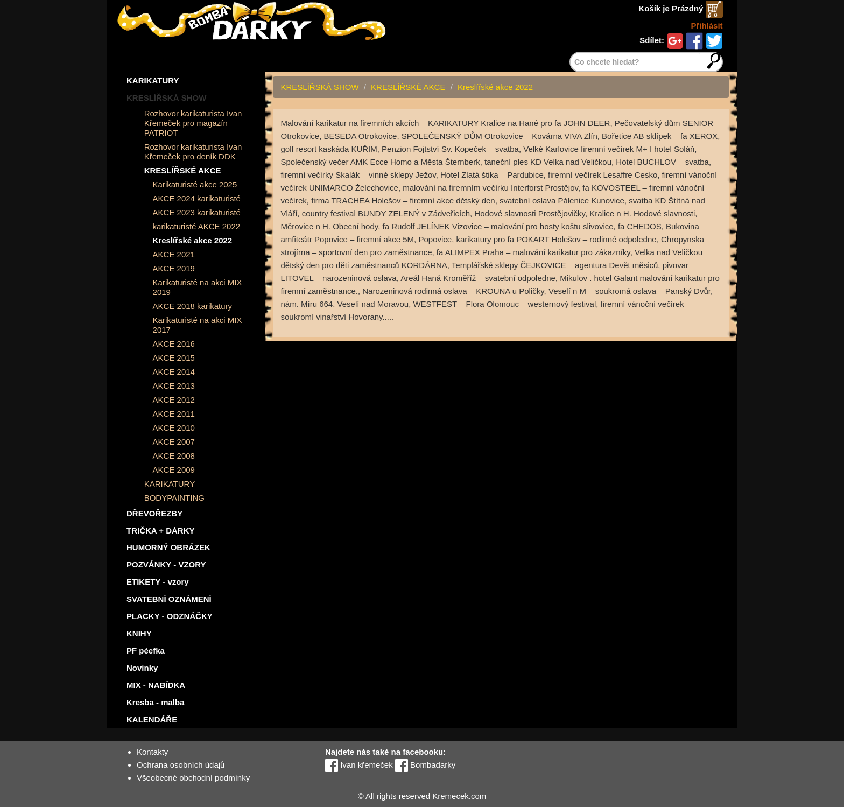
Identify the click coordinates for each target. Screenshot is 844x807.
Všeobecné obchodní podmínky (193, 777)
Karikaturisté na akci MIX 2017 (197, 324)
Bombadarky (425, 764)
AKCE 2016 (174, 343)
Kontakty (152, 751)
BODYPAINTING (174, 497)
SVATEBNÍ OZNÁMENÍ (169, 599)
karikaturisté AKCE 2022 (197, 226)
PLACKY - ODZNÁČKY (169, 616)
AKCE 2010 (174, 427)
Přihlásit (706, 25)
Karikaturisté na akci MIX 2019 (197, 287)
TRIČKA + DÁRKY (160, 530)
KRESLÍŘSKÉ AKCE (182, 170)
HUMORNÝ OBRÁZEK (168, 547)
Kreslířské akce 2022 (193, 240)
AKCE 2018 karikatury (193, 306)
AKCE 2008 (174, 455)
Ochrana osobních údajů (180, 764)
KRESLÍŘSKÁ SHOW (166, 97)
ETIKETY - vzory (157, 581)
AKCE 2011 (174, 413)
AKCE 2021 (174, 254)
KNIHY (139, 633)
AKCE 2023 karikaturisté (197, 212)
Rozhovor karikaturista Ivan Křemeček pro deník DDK (193, 151)
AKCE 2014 (174, 371)
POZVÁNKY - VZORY (166, 564)
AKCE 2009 (174, 469)
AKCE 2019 (174, 268)
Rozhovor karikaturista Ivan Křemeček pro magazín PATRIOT (193, 123)
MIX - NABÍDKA (155, 685)
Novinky (142, 667)
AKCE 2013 (174, 385)
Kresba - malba (155, 702)
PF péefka (145, 650)
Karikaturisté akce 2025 (195, 184)
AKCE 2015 (174, 357)
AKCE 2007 (174, 441)
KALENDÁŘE (151, 719)
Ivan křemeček (359, 764)
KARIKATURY (152, 80)
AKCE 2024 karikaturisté (197, 198)
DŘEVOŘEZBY (154, 513)
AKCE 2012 (174, 399)
